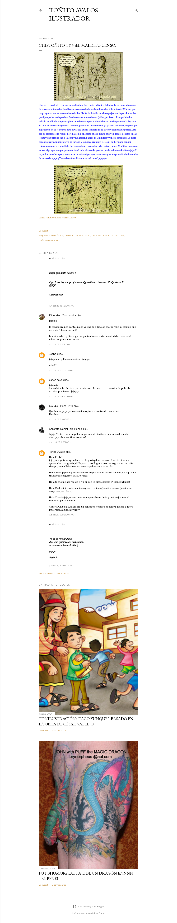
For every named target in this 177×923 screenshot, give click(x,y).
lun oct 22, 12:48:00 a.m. (61, 305)
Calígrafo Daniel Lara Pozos (65, 428)
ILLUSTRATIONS (116, 235)
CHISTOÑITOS (56, 235)
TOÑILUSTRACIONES (49, 240)
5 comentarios (59, 730)
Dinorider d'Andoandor (62, 315)
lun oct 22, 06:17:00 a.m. (61, 344)
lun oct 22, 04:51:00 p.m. (61, 396)
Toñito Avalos (57, 451)
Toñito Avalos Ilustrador (73, 14)
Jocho (52, 353)
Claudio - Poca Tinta (61, 406)
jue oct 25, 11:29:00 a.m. (60, 565)
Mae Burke (99, 913)
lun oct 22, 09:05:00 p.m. (62, 419)
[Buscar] (136, 9)
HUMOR (86, 235)
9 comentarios (59, 885)
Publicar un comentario (54, 573)
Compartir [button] (44, 230)
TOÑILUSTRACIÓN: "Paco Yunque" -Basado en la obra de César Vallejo (86, 721)
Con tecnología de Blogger (88, 907)
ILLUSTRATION (99, 235)
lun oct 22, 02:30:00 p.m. (62, 370)
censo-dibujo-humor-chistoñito (57, 217)
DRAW (77, 235)
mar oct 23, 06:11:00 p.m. (61, 442)
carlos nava (55, 380)
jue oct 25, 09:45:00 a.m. (61, 514)
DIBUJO (68, 235)
